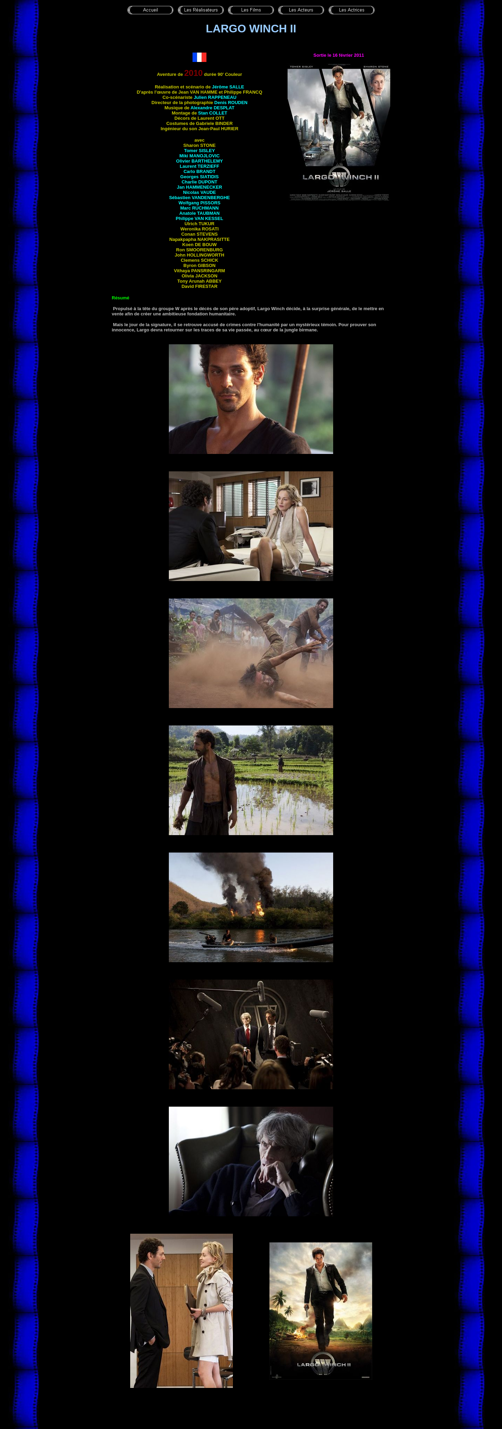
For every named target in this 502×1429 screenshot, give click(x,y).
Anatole (199, 213)
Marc (199, 208)
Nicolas (199, 192)
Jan (199, 187)
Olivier (199, 161)
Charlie (200, 181)
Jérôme (228, 86)
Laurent (199, 166)
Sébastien (199, 197)
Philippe (199, 218)
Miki (199, 155)
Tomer (199, 150)
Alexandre (212, 107)
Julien (215, 97)
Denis (231, 102)
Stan (212, 113)
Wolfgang (199, 202)
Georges (199, 176)
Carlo (199, 171)
